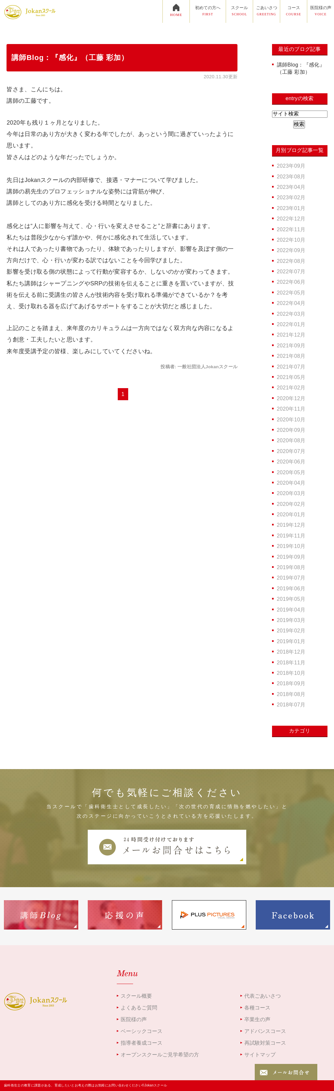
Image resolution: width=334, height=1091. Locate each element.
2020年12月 (291, 398)
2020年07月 (291, 451)
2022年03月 (291, 314)
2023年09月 (291, 166)
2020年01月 (291, 514)
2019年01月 (291, 641)
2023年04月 (291, 187)
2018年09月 (291, 683)
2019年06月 (291, 588)
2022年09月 (291, 250)
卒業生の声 (257, 1019)
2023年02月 (291, 197)
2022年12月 (291, 218)
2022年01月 (291, 324)
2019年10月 (291, 546)
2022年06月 (291, 282)
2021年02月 (291, 387)
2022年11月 (291, 229)
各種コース (257, 1007)
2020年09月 (291, 430)
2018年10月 (291, 673)
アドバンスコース (265, 1031)
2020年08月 (291, 440)
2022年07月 (291, 271)
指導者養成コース (141, 1043)
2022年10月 (291, 240)
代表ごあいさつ (262, 996)
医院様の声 (134, 1019)
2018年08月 (291, 694)
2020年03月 (291, 493)
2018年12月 (291, 652)
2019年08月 (291, 567)
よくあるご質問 (139, 1007)
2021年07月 (291, 367)
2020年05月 (291, 472)
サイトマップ (260, 1054)
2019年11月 (291, 535)
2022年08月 (291, 261)
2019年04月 (291, 610)
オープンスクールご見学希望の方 (160, 1054)
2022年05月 (291, 292)
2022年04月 (291, 303)
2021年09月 (291, 345)
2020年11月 (291, 409)
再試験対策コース (265, 1043)
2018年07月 (291, 704)
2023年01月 (291, 208)
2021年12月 (291, 335)
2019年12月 (291, 525)
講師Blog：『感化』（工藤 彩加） (70, 57)
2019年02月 (291, 630)
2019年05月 (291, 599)
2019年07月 (291, 578)
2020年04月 (291, 483)
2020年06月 (291, 461)
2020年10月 (291, 419)
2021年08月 (291, 356)
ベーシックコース (141, 1031)
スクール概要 (136, 996)
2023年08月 (291, 176)
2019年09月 (291, 557)
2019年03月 (291, 620)
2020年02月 (291, 504)
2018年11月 (291, 662)
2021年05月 (291, 377)
